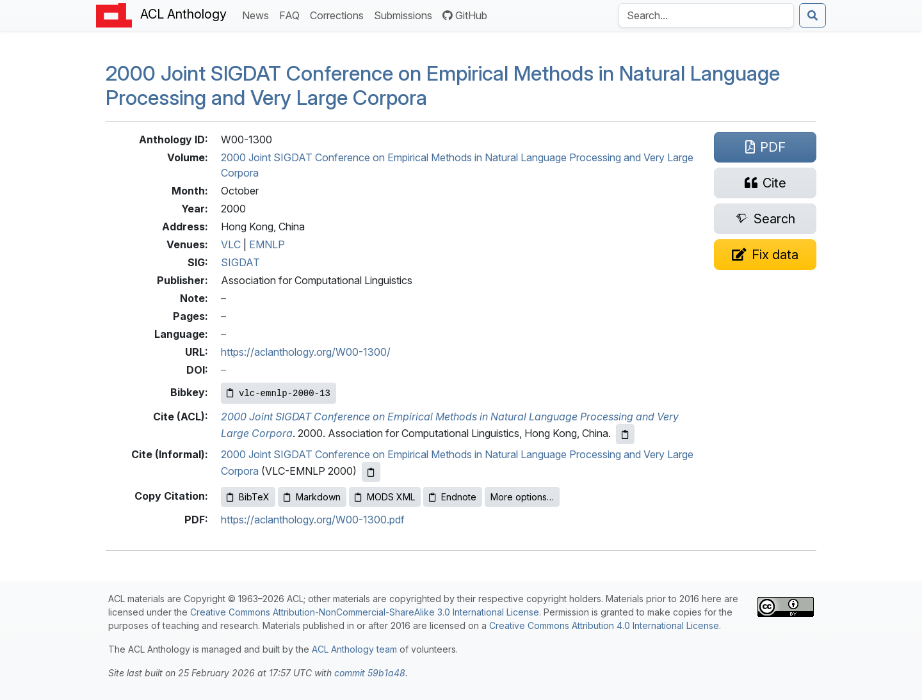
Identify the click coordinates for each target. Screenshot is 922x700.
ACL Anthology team (354, 649)
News (258, 14)
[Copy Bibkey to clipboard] (278, 393)
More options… (522, 496)
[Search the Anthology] (706, 15)
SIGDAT (240, 262)
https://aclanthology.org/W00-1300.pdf (313, 519)
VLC (231, 244)
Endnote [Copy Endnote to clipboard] (452, 496)
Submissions (405, 14)
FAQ (292, 14)
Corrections (339, 14)
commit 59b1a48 (369, 672)
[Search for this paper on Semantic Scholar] (765, 218)
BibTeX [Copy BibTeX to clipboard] (248, 496)
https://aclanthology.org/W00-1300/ (306, 352)
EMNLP (267, 244)
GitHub (464, 15)
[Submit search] (812, 15)
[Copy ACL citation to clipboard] (625, 434)
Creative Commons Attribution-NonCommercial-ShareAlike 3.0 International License (364, 612)
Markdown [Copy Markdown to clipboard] (312, 496)
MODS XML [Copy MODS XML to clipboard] (385, 496)
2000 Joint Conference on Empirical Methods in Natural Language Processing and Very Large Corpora (443, 85)
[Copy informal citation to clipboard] (371, 472)
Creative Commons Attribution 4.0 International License (604, 625)
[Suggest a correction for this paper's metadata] (765, 254)
